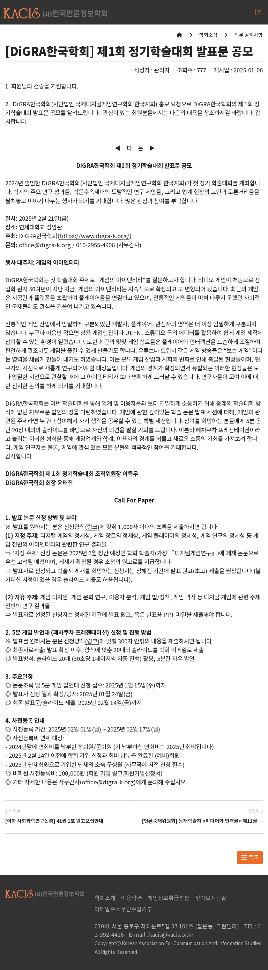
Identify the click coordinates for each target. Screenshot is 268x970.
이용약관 (131, 897)
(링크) (92, 526)
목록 (250, 857)
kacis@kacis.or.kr (161, 934)
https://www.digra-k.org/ (94, 235)
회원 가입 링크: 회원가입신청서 (124, 773)
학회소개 (105, 897)
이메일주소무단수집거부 (123, 909)
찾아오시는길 (210, 897)
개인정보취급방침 (168, 897)
